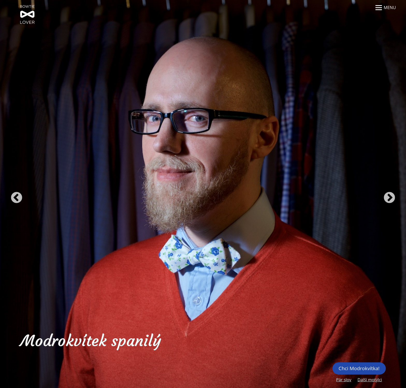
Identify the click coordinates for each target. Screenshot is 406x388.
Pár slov (343, 380)
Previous (16, 198)
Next (389, 198)
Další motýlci (370, 380)
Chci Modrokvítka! (358, 368)
